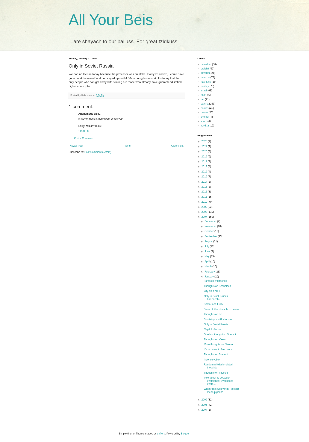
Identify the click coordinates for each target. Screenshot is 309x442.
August (208, 241)
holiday (205, 86)
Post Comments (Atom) (97, 152)
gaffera (161, 433)
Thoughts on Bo (213, 314)
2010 (204, 201)
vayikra (205, 125)
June (207, 251)
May (207, 256)
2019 (204, 156)
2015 (204, 176)
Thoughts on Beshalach (217, 286)
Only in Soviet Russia (216, 324)
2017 (204, 166)
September (211, 236)
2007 (204, 216)
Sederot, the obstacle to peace (221, 309)
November (210, 226)
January (209, 276)
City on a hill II (212, 291)
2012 (204, 191)
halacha (205, 77)
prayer (204, 112)
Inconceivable (212, 359)
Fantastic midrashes (215, 280)
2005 (204, 404)
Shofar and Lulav (213, 304)
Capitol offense (212, 329)
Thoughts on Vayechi (216, 372)
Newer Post (76, 145)
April (207, 261)
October (209, 231)
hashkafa (206, 81)
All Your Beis (111, 19)
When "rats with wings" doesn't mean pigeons (221, 390)
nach (203, 94)
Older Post (177, 145)
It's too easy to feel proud (218, 349)
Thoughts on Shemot (216, 354)
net (202, 99)
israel (204, 90)
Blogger (185, 433)
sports (204, 121)
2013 (204, 186)
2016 (204, 171)
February (209, 271)
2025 (204, 141)
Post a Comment (83, 138)
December (210, 221)
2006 (204, 399)
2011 (204, 196)
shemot (205, 116)
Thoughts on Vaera (215, 339)
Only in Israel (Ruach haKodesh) (216, 298)
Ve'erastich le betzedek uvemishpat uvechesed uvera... (218, 380)
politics (205, 108)
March (208, 266)
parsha (205, 103)
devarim (205, 72)
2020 (204, 151)
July (207, 246)
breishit (205, 68)
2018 (204, 161)
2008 (204, 211)
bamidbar (206, 64)
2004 (204, 409)
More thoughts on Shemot (218, 344)
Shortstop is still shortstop (218, 319)
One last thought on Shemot (220, 334)
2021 (204, 146)
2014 (204, 181)
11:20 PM (83, 130)
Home (127, 145)
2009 (204, 206)
